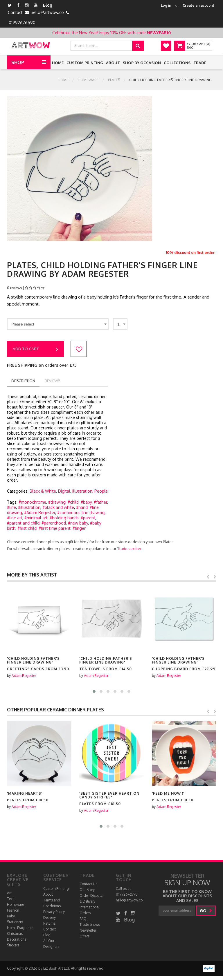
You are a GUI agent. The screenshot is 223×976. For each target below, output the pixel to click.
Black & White (43, 491)
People (101, 491)
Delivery (49, 917)
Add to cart (35, 349)
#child (73, 502)
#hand (82, 507)
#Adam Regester (39, 512)
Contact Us (88, 884)
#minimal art (36, 517)
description (23, 380)
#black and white (58, 507)
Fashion (13, 910)
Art (9, 893)
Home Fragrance (20, 928)
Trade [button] (199, 62)
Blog (47, 5)
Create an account (198, 5)
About (113, 62)
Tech (10, 899)
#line (11, 507)
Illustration (82, 491)
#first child (27, 528)
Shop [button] (17, 62)
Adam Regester (24, 675)
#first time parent (55, 528)
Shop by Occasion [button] (142, 62)
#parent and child (23, 522)
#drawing (57, 502)
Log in (166, 5)
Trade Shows (90, 924)
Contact (49, 929)
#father (100, 502)
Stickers (13, 945)
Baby (11, 916)
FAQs (84, 919)
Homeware (88, 80)
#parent (88, 517)
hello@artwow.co (47, 12)
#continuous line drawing (81, 512)
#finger (79, 528)
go (206, 910)
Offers (84, 936)
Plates (114, 80)
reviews (52, 380)
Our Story (87, 890)
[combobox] (58, 324)
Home (58, 62)
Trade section (129, 548)
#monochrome (32, 502)
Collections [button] (177, 62)
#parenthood (54, 522)
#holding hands (64, 517)
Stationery (15, 922)
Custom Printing (84, 62)
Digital (64, 491)
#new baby (78, 522)
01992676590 (22, 22)
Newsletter (88, 930)
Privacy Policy (54, 912)
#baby (86, 502)
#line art (14, 517)
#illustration (29, 507)
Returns (49, 923)
